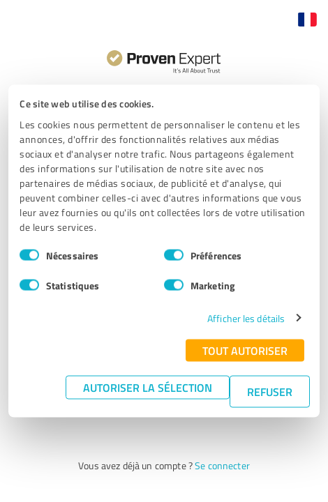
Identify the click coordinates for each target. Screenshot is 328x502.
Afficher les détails (246, 317)
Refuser (269, 391)
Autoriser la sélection (147, 387)
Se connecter (222, 465)
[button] (307, 19)
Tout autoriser (245, 350)
